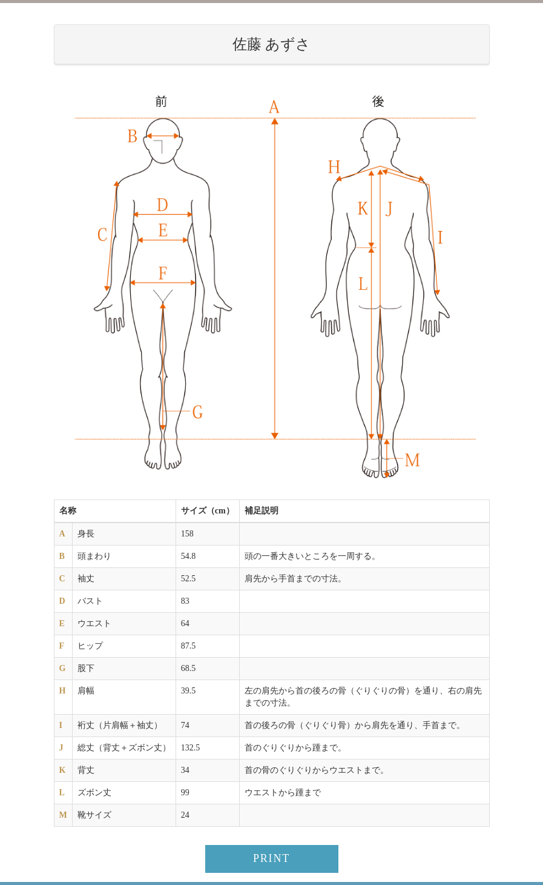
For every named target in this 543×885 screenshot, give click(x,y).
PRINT (271, 858)
